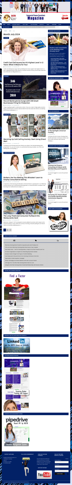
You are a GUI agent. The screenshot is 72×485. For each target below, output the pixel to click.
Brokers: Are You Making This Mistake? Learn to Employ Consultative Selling (22, 179)
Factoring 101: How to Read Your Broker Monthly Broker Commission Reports (57, 196)
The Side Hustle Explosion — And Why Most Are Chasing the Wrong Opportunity (58, 63)
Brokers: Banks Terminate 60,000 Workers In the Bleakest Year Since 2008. (59, 72)
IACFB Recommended (54, 111)
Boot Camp (25, 24)
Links (48, 24)
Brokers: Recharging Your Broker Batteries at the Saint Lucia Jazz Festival (20, 260)
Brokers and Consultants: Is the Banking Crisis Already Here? (58, 49)
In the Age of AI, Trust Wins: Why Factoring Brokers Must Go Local (19, 262)
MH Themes (26, 482)
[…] (20, 71)
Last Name (57, 469)
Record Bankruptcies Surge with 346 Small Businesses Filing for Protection (20, 102)
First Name (57, 464)
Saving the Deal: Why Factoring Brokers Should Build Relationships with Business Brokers (24, 265)
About (8, 24)
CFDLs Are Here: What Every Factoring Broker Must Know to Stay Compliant (21, 247)
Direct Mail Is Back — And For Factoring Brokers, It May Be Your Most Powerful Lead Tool (24, 249)
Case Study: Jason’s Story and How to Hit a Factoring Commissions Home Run (22, 256)
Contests (41, 24)
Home (4, 24)
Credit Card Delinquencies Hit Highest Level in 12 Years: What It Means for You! (23, 64)
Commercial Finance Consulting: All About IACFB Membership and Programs (57, 167)
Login (59, 24)
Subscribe (54, 24)
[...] (64, 56)
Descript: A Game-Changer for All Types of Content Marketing (18, 253)
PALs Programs (34, 24)
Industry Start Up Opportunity (57, 146)
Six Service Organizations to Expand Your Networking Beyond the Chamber (21, 251)
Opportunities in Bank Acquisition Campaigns (14, 258)
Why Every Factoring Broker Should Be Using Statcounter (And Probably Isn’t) (21, 245)
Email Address (58, 460)
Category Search (16, 24)
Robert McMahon (7, 66)
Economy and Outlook (54, 31)
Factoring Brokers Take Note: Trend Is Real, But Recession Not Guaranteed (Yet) (58, 59)
